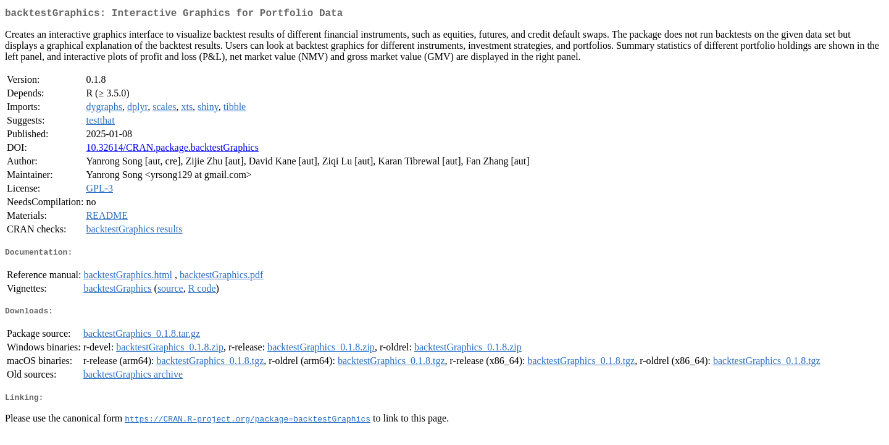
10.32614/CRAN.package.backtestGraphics (172, 150)
